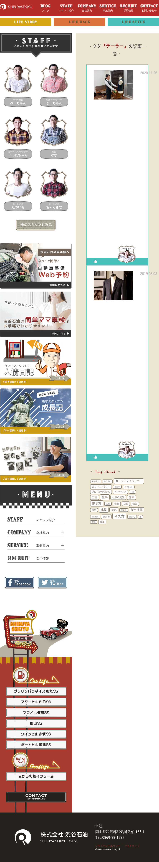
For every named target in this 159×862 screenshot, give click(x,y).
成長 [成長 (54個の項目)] (104, 509)
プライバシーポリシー (107, 845)
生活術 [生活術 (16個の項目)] (95, 517)
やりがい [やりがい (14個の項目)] (107, 481)
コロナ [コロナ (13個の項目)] (117, 487)
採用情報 (128, 8)
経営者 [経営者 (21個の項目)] (106, 516)
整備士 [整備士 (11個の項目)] (123, 510)
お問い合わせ (149, 8)
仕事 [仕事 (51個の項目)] (105, 497)
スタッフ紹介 (66, 8)
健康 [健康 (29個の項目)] (131, 497)
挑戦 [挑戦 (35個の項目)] (114, 509)
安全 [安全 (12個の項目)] (108, 504)
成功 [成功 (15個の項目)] (94, 510)
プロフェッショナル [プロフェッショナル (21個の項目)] (101, 491)
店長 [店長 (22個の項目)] (125, 503)
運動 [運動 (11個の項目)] (93, 522)
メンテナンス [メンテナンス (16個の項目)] (120, 492)
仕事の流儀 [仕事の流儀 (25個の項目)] (118, 497)
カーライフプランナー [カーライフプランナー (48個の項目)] (128, 481)
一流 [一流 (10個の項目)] (132, 492)
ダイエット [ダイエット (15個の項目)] (128, 487)
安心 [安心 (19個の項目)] (116, 504)
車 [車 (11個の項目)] (140, 517)
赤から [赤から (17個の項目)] (132, 517)
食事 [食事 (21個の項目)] (102, 522)
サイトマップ (131, 845)
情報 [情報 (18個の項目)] (135, 504)
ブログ (45, 8)
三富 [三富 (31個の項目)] (94, 497)
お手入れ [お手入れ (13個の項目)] (95, 481)
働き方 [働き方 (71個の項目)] (97, 503)
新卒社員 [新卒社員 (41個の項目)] (136, 509)
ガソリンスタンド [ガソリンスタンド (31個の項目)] (101, 486)
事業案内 (107, 8)
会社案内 (87, 8)
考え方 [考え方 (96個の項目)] (119, 516)
